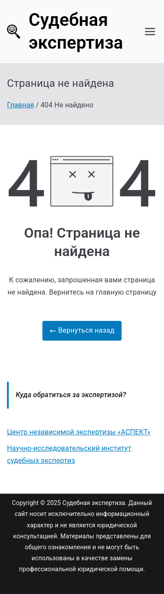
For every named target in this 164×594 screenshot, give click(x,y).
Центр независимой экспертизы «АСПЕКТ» (78, 432)
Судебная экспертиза (94, 502)
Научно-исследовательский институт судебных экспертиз (69, 454)
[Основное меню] (150, 31)
